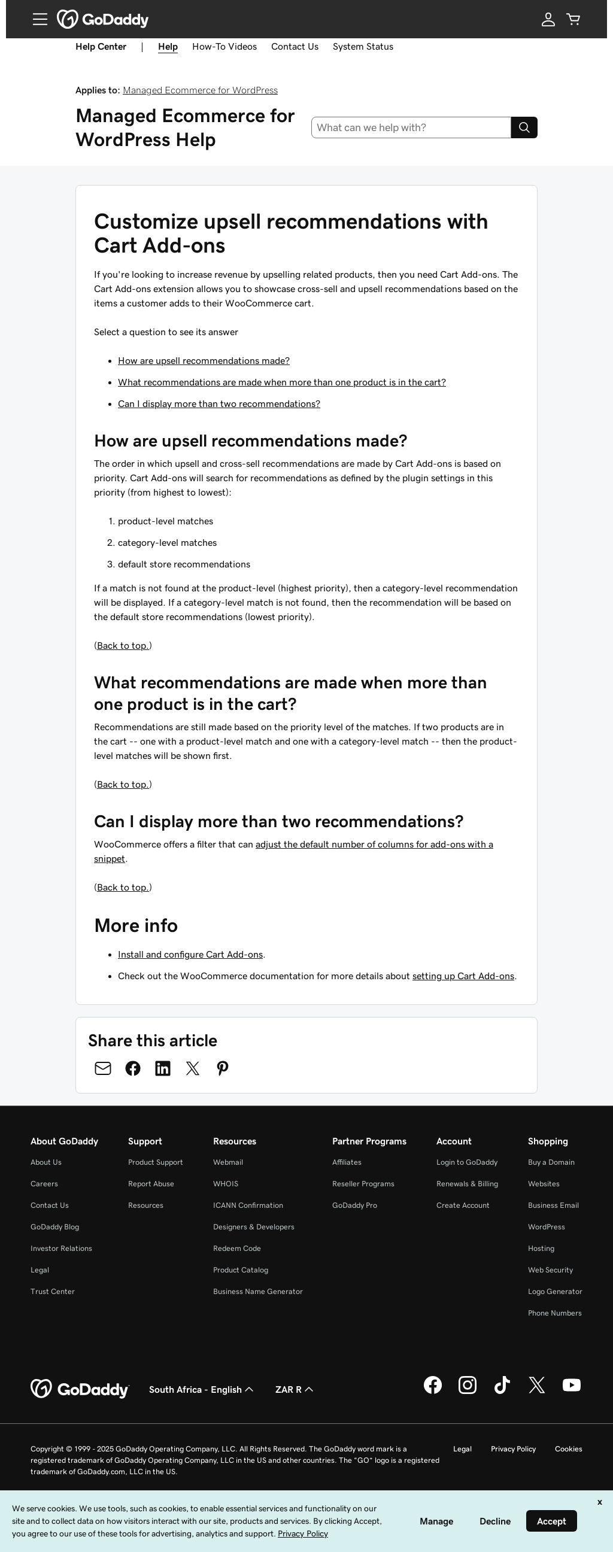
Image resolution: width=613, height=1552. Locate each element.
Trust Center (53, 1291)
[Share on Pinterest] (223, 1068)
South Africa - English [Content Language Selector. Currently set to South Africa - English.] (202, 1389)
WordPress (546, 1227)
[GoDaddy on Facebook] (433, 1392)
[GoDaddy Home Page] (80, 1389)
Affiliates (347, 1162)
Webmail (228, 1162)
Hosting (541, 1248)
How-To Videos (224, 46)
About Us (46, 1162)
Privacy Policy (513, 1449)
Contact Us (294, 46)
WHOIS (225, 1183)
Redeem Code (237, 1248)
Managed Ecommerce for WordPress (200, 90)
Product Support (155, 1162)
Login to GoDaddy (466, 1162)
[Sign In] (548, 19)
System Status (363, 46)
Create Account (463, 1205)
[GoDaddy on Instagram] (467, 1392)
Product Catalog (240, 1270)
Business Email (553, 1205)
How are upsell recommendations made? (204, 360)
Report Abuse (151, 1183)
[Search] (524, 127)
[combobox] (411, 127)
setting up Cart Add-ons (463, 975)
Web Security (550, 1270)
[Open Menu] (35, 19)
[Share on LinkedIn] (163, 1068)
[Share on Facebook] (133, 1068)
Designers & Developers (254, 1227)
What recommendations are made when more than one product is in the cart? (282, 382)
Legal (40, 1270)
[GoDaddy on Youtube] (571, 1392)
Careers (44, 1183)
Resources (145, 1205)
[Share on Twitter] (193, 1068)
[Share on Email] (103, 1068)
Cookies (568, 1449)
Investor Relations (61, 1248)
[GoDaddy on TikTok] (502, 1392)
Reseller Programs (363, 1183)
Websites (544, 1183)
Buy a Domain (551, 1162)
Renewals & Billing (467, 1183)
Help (168, 46)
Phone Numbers (555, 1313)
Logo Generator (555, 1291)
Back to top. (123, 645)
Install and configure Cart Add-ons (190, 954)
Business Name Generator (258, 1291)
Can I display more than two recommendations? (219, 403)
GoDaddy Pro (354, 1205)
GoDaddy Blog (55, 1227)
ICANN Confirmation (248, 1205)
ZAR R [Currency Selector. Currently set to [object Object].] (295, 1389)
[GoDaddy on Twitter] (537, 1392)
